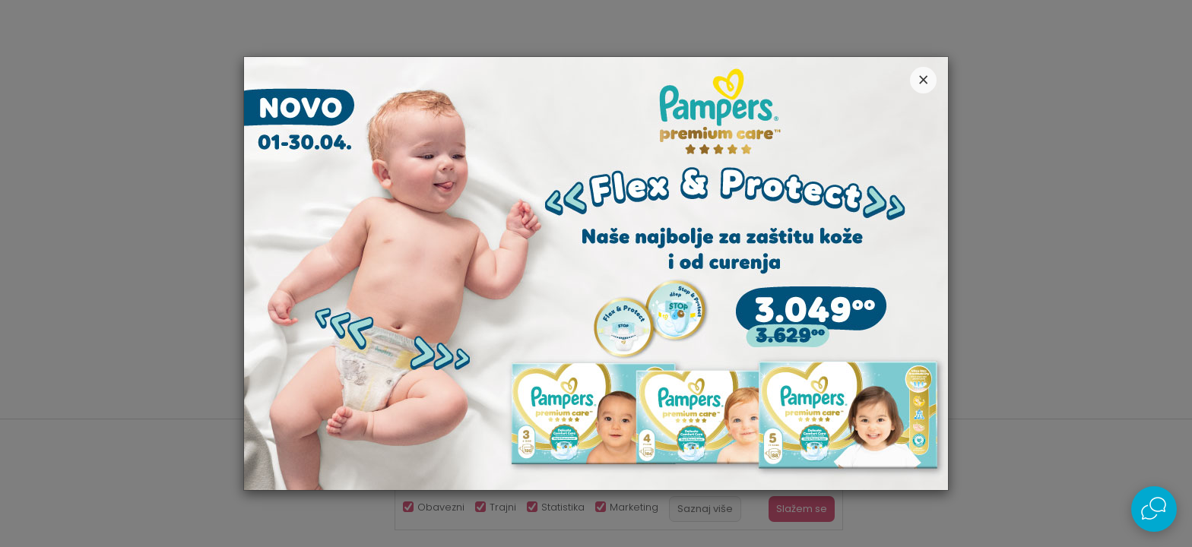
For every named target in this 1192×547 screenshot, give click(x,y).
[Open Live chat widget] (1154, 509)
